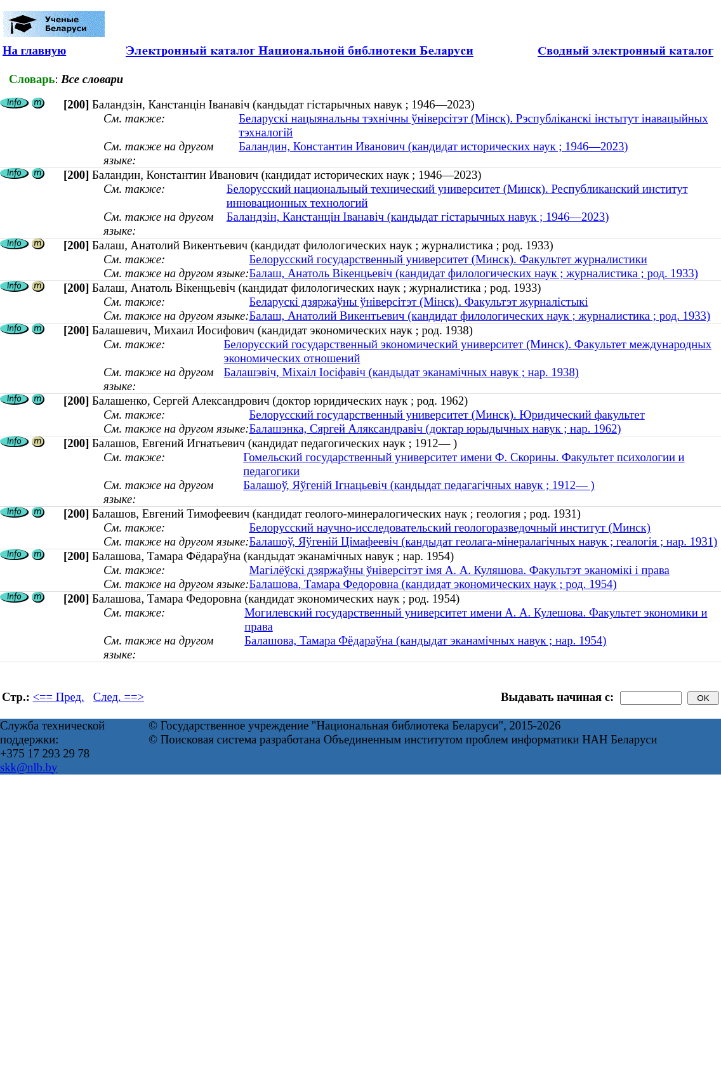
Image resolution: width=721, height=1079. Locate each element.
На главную (34, 50)
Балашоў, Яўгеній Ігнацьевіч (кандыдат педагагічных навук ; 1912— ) (418, 485)
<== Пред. (58, 696)
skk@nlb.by (28, 767)
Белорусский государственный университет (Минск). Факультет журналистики (448, 259)
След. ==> (118, 696)
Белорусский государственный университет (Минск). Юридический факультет (446, 414)
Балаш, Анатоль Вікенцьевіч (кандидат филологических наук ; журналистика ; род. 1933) (473, 273)
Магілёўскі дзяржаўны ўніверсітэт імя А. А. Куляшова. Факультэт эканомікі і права (459, 570)
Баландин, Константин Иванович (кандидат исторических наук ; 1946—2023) (433, 146)
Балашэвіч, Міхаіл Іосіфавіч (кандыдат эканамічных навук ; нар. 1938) (401, 372)
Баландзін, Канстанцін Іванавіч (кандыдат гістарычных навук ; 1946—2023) (418, 216)
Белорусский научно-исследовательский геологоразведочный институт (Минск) (449, 527)
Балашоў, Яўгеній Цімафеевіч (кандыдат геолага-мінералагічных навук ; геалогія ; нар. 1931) (483, 541)
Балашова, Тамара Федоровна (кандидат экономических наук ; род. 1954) (432, 584)
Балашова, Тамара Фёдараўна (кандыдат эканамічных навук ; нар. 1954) (425, 640)
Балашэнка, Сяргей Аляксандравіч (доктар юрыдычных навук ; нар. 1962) (435, 428)
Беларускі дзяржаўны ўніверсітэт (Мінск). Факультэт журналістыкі (418, 301)
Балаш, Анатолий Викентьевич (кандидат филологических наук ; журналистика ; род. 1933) (479, 315)
